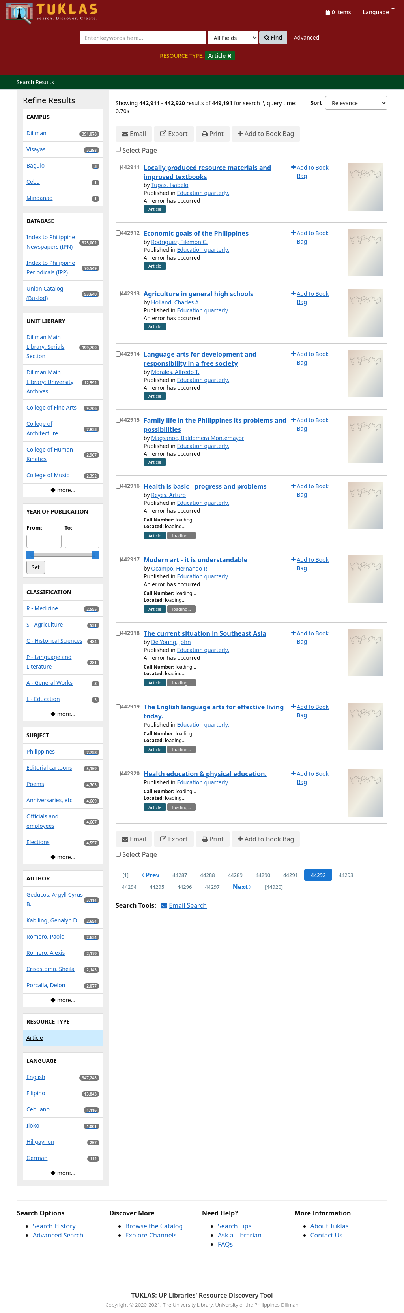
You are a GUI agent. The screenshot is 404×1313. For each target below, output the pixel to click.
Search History (54, 1226)
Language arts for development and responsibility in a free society (200, 359)
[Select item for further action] (118, 167)
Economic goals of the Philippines (196, 233)
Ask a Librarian (240, 1235)
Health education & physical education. (205, 773)
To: (69, 527)
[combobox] (143, 37)
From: (34, 527)
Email (134, 133)
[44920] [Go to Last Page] (274, 886)
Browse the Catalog (154, 1226)
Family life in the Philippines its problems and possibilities (215, 425)
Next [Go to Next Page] (242, 886)
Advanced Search (58, 1235)
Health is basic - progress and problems (205, 486)
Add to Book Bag (266, 133)
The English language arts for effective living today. (214, 711)
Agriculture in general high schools (198, 293)
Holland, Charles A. (175, 302)
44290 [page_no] (263, 874)
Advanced (306, 37)
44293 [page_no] (346, 874)
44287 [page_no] (179, 874)
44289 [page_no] (235, 874)
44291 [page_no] (290, 874)
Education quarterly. (203, 192)
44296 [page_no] (184, 886)
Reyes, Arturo (168, 495)
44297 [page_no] (212, 886)
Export (173, 133)
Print (213, 133)
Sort (316, 102)
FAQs (225, 1244)
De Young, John (171, 642)
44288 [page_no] (207, 874)
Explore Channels (151, 1235)
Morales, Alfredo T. (175, 372)
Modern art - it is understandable (195, 559)
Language (379, 12)
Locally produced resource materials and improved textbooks (207, 172)
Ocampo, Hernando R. (179, 568)
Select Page (139, 150)
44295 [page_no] (157, 886)
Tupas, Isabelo (169, 185)
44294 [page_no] (129, 886)
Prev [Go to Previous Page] (150, 875)
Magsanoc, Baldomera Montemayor (197, 438)
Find (273, 38)
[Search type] (233, 37)
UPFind (25, 10)
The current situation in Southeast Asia (205, 633)
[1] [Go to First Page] (125, 874)
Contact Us (326, 1235)
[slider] (30, 555)
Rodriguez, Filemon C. (179, 242)
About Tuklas (329, 1226)
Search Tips (234, 1226)
